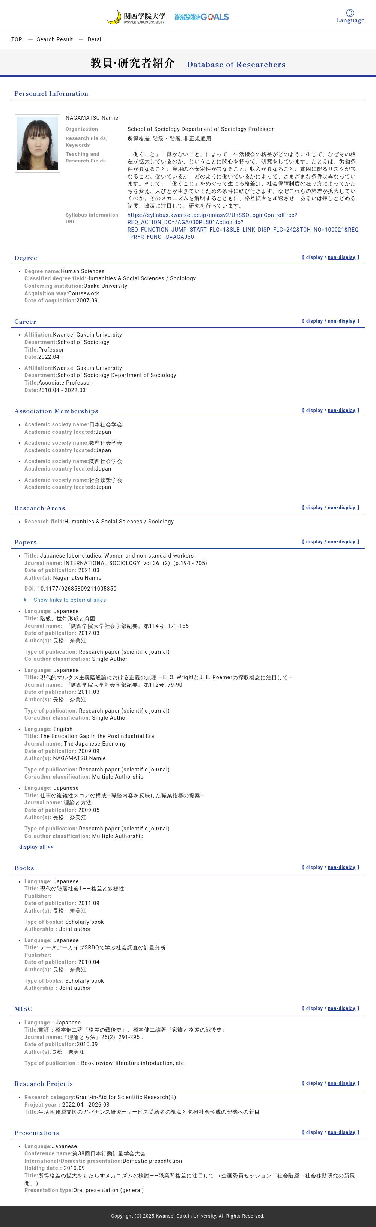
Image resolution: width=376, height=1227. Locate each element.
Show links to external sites (65, 600)
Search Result (55, 39)
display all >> (36, 847)
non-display (341, 257)
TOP (16, 39)
